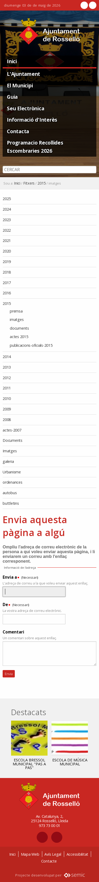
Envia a (10, 577)
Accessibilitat (77, 854)
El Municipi (20, 85)
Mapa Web (30, 854)
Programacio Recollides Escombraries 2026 (35, 146)
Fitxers (29, 183)
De (5, 604)
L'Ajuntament (23, 73)
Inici (12, 61)
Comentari (13, 632)
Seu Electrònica (25, 108)
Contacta (18, 131)
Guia (12, 96)
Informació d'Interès (32, 119)
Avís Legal (52, 854)
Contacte (49, 861)
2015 (41, 183)
